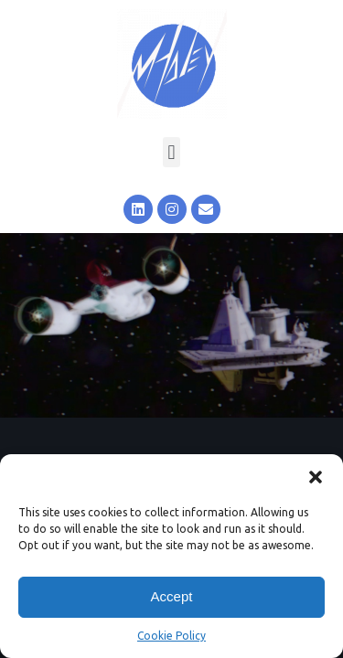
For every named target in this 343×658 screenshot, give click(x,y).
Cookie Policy (171, 636)
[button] (315, 477)
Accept (172, 596)
